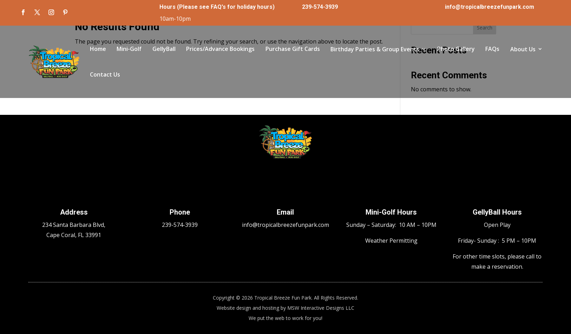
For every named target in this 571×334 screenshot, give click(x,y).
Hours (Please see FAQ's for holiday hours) (217, 7)
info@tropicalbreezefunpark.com (489, 7)
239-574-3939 (320, 7)
